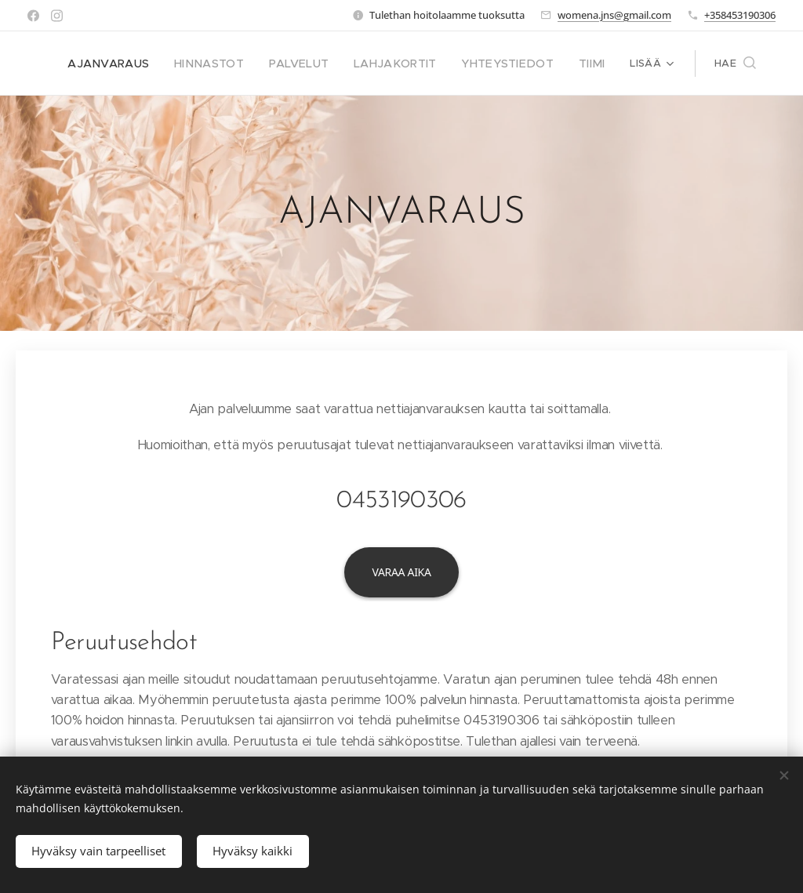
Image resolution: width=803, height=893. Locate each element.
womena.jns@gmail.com (614, 15)
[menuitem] (146, 63)
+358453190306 (740, 15)
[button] (735, 63)
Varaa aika (401, 571)
